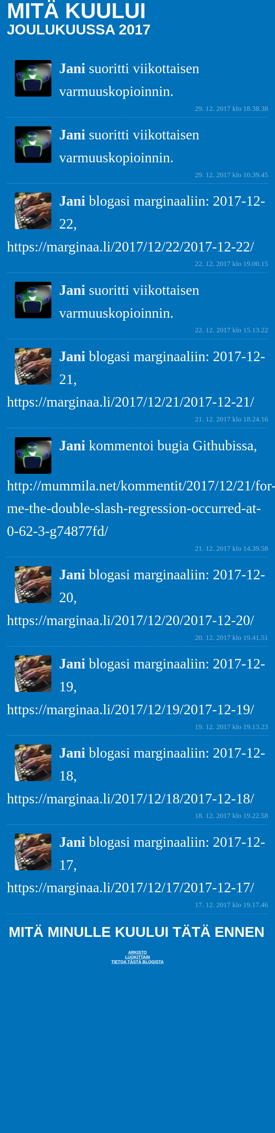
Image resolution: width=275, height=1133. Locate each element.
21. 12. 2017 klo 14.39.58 (231, 548)
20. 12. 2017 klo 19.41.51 (231, 637)
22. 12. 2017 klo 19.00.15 (231, 263)
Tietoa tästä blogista (137, 961)
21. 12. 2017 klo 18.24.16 (231, 419)
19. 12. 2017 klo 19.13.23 (231, 727)
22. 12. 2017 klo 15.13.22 (231, 330)
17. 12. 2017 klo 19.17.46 (231, 905)
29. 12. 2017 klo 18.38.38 (231, 108)
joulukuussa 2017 (79, 29)
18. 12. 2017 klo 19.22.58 (231, 815)
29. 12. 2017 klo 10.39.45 (231, 175)
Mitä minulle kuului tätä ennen (136, 932)
